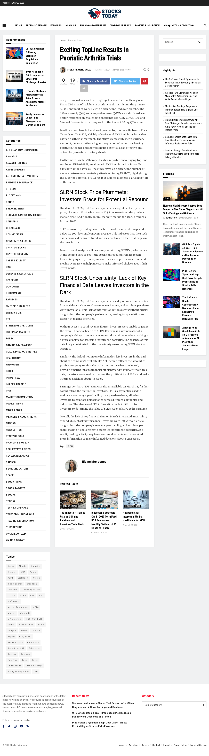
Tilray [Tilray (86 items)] (35, 660)
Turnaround (14, 527)
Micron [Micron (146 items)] (11, 613)
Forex (9, 338)
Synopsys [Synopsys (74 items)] (25, 654)
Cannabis (12, 221)
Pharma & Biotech (17, 442)
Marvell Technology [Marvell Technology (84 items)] (18, 607)
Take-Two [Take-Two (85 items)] (13, 660)
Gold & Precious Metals (21, 351)
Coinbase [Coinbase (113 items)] (13, 590)
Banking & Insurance (147, 25)
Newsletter (14, 429)
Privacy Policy (180, 745)
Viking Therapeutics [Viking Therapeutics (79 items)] (18, 672)
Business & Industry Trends (24, 215)
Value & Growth (16, 540)
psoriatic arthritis (108, 104)
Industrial (13, 377)
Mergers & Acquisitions (21, 416)
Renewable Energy (17, 455)
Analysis (70, 25)
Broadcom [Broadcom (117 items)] (32, 584)
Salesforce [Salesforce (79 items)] (34, 648)
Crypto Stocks (16, 247)
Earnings (56, 25)
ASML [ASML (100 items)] (10, 578)
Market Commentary (19, 397)
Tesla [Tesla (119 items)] (25, 660)
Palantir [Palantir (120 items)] (36, 631)
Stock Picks (14, 481)
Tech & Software (36, 25)
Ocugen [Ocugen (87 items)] (12, 631)
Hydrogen (12, 364)
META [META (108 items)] (36, 607)
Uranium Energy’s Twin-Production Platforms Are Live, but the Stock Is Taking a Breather (182, 154)
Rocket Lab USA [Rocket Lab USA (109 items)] (16, 648)
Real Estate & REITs (18, 449)
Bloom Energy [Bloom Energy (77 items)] (15, 584)
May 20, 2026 (185, 218)
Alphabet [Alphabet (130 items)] (36, 566)
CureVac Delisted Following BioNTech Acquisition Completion (35, 56)
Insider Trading (16, 384)
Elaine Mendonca (80, 69)
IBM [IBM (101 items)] (32, 595)
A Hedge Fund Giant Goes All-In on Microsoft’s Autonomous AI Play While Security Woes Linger (181, 96)
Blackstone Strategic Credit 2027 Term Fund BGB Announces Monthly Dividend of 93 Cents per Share (104, 520)
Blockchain (13, 195)
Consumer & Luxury (18, 241)
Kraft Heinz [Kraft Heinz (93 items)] (13, 601)
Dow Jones (13, 286)
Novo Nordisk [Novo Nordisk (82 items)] (26, 625)
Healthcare (13, 358)
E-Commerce (14, 293)
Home (18, 25)
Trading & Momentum (93, 25)
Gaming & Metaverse (19, 345)
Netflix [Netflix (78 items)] (11, 625)
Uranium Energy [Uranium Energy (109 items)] (34, 666)
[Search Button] (199, 41)
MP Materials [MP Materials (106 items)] (14, 619)
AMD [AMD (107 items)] (23, 572)
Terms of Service (198, 745)
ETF (8, 319)
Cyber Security (16, 260)
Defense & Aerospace (19, 273)
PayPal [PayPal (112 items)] (11, 636)
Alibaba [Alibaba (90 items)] (23, 566)
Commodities (14, 234)
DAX (8, 267)
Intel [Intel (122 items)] (41, 595)
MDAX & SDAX (14, 410)
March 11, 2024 (102, 69)
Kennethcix (171, 218)
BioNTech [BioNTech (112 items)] (23, 578)
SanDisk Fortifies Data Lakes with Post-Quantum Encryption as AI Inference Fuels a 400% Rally (181, 140)
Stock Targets (16, 488)
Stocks (11, 494)
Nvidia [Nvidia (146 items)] (40, 625)
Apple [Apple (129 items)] (33, 572)
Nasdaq (11, 423)
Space (10, 475)
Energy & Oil (13, 312)
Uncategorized (16, 533)
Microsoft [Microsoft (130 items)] (25, 613)
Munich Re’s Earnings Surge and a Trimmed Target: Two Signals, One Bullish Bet (181, 109)
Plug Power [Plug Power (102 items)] (25, 636)
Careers (145, 745)
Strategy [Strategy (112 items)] (12, 654)
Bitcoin (11, 189)
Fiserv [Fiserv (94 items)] (23, 595)
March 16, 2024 (67, 529)
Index (9, 371)
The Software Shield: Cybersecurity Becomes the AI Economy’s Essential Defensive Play (183, 82)
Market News (14, 403)
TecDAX (10, 501)
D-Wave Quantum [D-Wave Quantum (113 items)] (31, 590)
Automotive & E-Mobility (22, 176)
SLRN (70, 446)
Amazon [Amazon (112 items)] (12, 572)
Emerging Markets (18, 306)
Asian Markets (15, 169)
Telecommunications (20, 514)
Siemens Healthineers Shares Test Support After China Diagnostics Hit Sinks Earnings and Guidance (183, 209)
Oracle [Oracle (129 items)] (23, 631)
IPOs (9, 390)
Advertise (133, 745)
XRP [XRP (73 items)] (36, 672)
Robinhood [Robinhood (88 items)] (33, 642)
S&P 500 (10, 462)
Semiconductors (17, 468)
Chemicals (13, 228)
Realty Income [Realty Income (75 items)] (15, 642)
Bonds (10, 202)
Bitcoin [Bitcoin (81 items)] (36, 578)
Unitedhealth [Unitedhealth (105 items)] (14, 666)
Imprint (166, 745)
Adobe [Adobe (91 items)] (11, 566)
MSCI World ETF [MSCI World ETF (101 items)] (34, 619)
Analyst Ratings (16, 163)
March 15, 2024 (99, 533)
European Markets (18, 332)
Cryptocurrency (120, 25)
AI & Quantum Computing (178, 25)
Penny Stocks (15, 436)
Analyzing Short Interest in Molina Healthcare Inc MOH (134, 516)
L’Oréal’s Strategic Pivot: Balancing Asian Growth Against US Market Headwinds (36, 98)
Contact (156, 745)
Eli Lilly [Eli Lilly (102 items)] (11, 595)
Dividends (12, 280)
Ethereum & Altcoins (19, 325)
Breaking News (75, 40)
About (122, 745)
